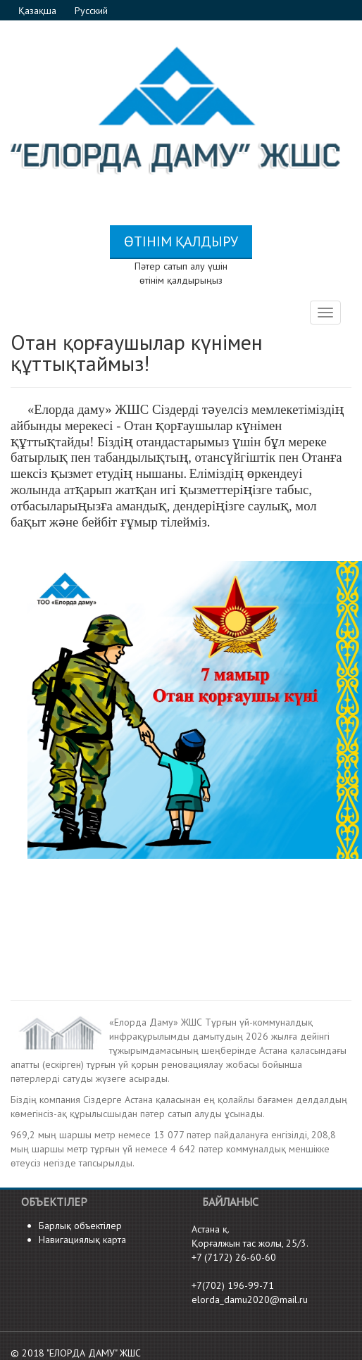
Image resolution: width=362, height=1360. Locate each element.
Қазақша (38, 10)
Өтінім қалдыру (181, 241)
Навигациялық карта (82, 1239)
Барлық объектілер (80, 1225)
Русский (91, 10)
